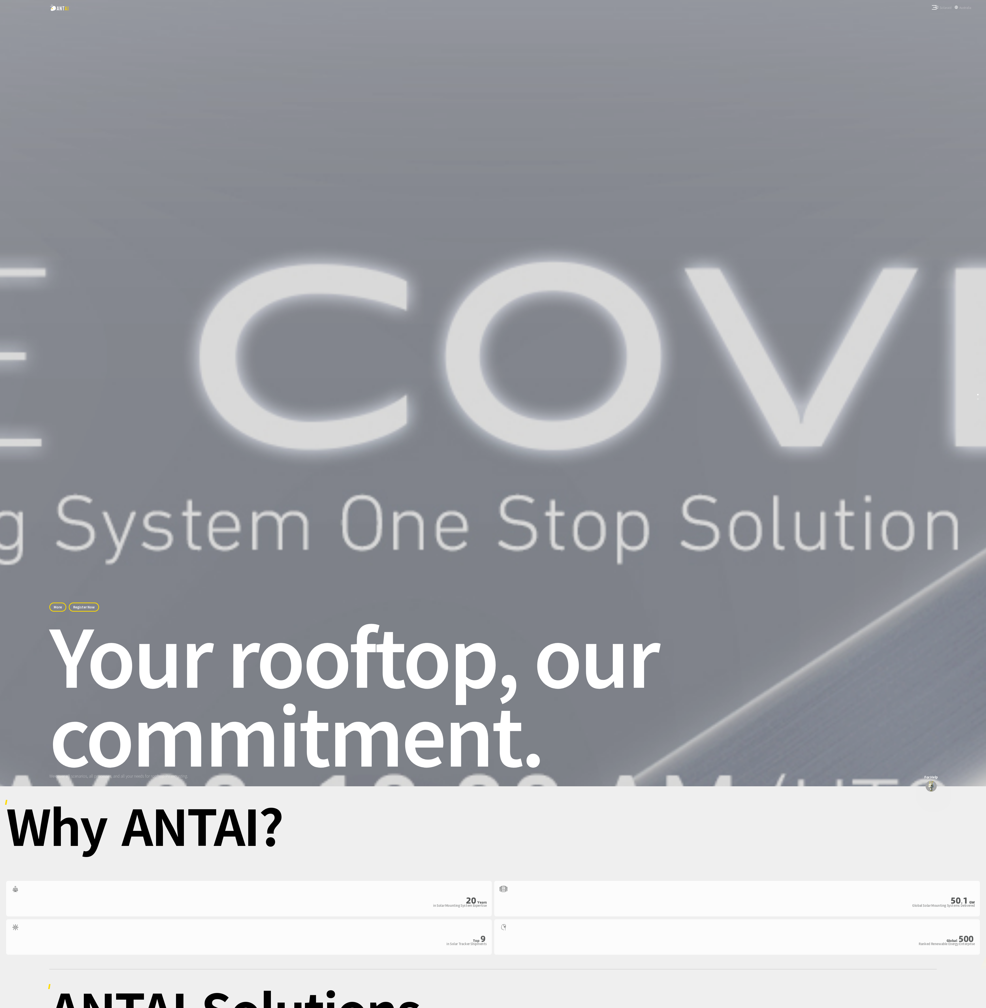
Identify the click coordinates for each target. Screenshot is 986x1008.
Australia (965, 7)
